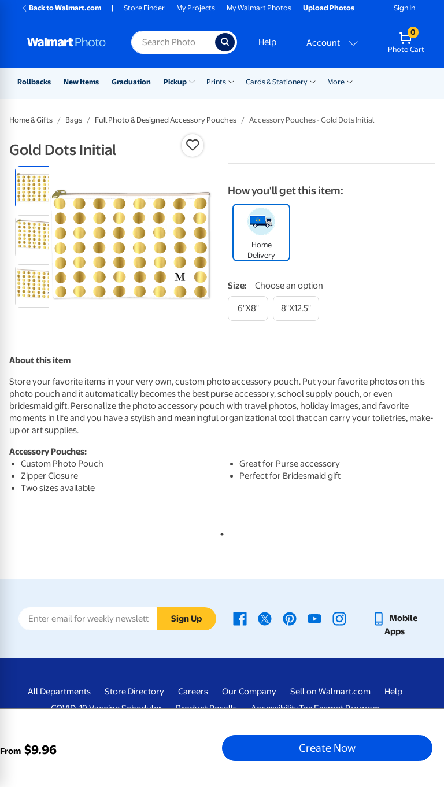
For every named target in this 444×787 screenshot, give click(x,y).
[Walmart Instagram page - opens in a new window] (339, 618)
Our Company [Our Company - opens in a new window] (249, 691)
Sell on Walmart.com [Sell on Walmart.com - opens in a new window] (330, 691)
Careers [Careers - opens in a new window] (193, 691)
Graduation (131, 81)
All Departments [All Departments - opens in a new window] (59, 691)
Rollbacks (34, 81)
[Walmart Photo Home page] (67, 42)
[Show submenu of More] (349, 81)
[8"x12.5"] (296, 308)
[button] (193, 145)
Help (267, 42)
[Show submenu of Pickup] (191, 81)
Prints (216, 81)
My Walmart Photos (259, 7)
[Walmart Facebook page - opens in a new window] (240, 618)
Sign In (404, 7)
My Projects (195, 7)
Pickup (175, 81)
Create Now (327, 747)
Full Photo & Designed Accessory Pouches (165, 120)
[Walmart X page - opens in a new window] (265, 618)
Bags (73, 120)
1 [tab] (219, 532)
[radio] (36, 187)
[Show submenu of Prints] (231, 81)
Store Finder (144, 7)
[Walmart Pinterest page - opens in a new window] (290, 618)
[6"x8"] (248, 308)
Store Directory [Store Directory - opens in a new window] (134, 691)
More (336, 81)
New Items (81, 81)
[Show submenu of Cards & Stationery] (312, 81)
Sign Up (186, 619)
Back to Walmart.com (61, 7)
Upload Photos (328, 7)
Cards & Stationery (277, 81)
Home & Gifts (31, 120)
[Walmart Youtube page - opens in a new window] (314, 618)
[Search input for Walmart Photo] (173, 42)
